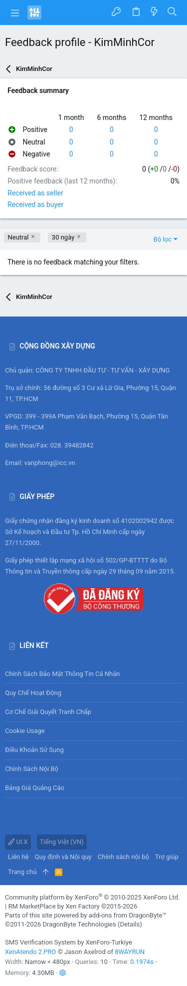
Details (130, 924)
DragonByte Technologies (79, 924)
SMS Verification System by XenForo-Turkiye (68, 942)
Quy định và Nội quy (63, 856)
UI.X (18, 842)
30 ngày (63, 237)
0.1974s (142, 962)
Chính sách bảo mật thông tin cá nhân (93, 673)
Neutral (18, 237)
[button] (15, 13)
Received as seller (35, 193)
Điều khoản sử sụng (34, 750)
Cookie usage (25, 730)
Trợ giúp (167, 856)
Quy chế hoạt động (93, 693)
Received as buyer (35, 204)
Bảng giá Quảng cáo (34, 788)
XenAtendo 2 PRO (30, 952)
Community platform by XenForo (92, 897)
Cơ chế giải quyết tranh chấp (48, 712)
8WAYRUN (130, 952)
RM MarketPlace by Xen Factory (72, 906)
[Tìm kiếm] (172, 12)
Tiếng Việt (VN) (62, 842)
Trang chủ (22, 872)
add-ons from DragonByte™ (128, 915)
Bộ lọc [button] (163, 239)
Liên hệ (18, 856)
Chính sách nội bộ (31, 768)
